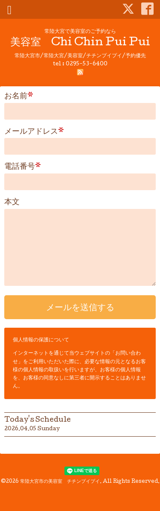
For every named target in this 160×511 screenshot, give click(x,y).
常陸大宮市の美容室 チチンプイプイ (60, 482)
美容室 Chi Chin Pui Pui (80, 43)
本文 (12, 202)
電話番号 (22, 167)
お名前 (18, 96)
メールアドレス (34, 132)
